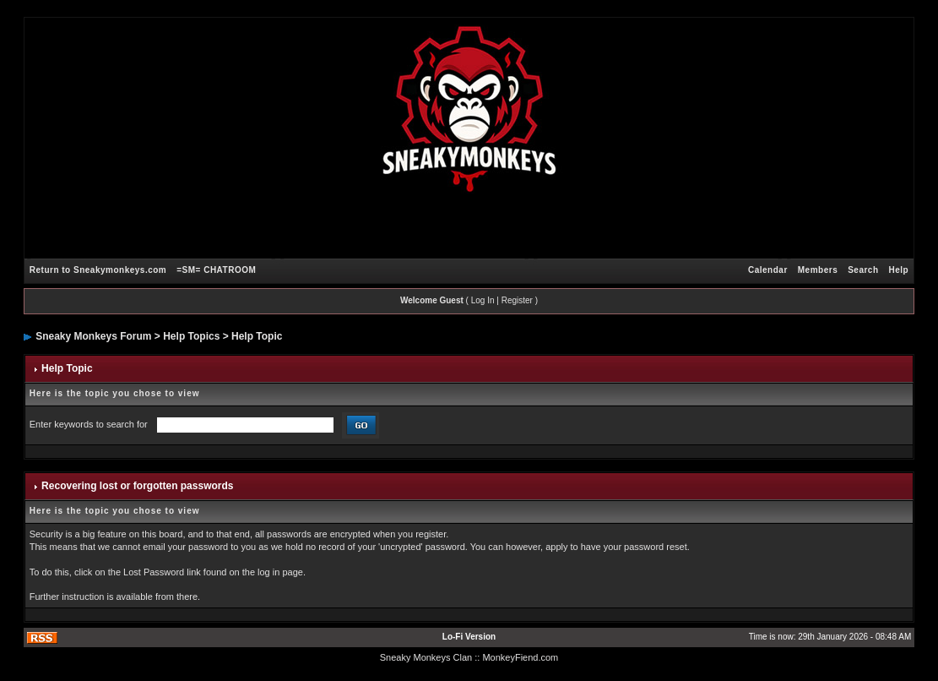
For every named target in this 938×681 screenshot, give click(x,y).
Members (818, 270)
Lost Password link (162, 572)
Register (517, 300)
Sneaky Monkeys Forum (93, 336)
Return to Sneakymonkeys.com (98, 270)
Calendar (768, 270)
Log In (483, 300)
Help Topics (191, 336)
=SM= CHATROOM (216, 270)
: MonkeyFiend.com (517, 657)
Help (899, 270)
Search (863, 270)
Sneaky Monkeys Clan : (429, 657)
